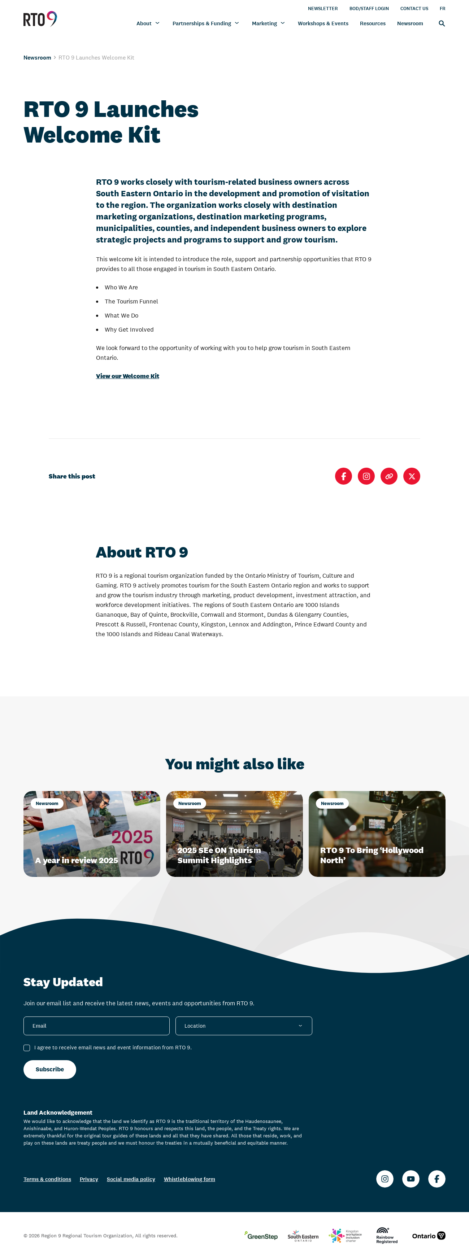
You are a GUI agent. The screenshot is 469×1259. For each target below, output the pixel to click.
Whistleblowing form (189, 1179)
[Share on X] (411, 476)
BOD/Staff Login (369, 8)
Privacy (89, 1179)
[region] (234, 45)
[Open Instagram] (366, 476)
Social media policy (131, 1179)
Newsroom (37, 57)
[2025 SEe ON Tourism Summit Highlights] (234, 834)
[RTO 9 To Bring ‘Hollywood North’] (377, 834)
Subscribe (50, 1069)
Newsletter (323, 8)
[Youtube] (411, 1179)
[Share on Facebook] (343, 476)
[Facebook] (437, 1179)
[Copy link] (389, 476)
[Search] (440, 23)
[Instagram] (385, 1179)
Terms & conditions (47, 1179)
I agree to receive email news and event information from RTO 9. (113, 1047)
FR (443, 8)
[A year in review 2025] (91, 834)
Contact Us (414, 8)
